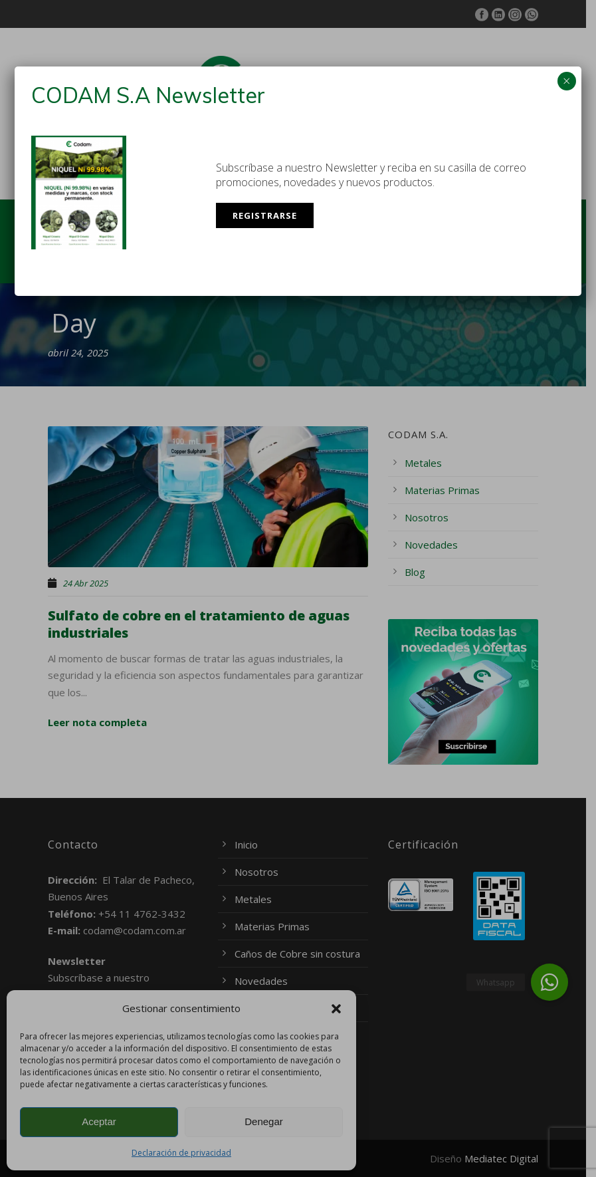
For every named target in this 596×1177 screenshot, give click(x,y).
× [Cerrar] (566, 81)
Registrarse (265, 215)
